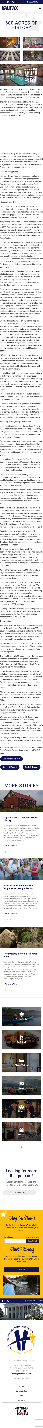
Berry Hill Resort (10, 767)
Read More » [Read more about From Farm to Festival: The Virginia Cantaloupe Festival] (10, 913)
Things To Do (21, 1019)
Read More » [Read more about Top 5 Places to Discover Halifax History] (10, 845)
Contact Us (21, 1400)
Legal (21, 1395)
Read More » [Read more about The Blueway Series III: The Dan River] (10, 984)
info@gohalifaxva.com (21, 1374)
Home (21, 1386)
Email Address (10, 1237)
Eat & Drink (21, 1042)
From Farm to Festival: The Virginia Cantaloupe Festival (18, 887)
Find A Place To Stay (11, 759)
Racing (21, 1088)
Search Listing (19, 1193)
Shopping (22, 1134)
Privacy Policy (21, 1391)
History (21, 1111)
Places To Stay (21, 1065)
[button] (40, 8)
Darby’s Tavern (31, 767)
